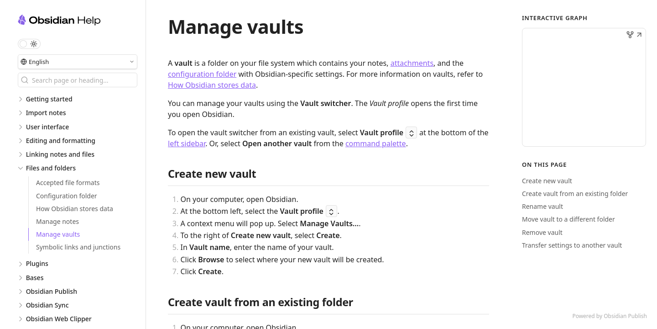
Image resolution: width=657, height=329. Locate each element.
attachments (412, 63)
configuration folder (202, 74)
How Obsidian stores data (74, 208)
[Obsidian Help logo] (82, 21)
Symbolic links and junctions (78, 247)
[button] (639, 36)
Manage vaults (58, 234)
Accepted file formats (67, 182)
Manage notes (57, 221)
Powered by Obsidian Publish (609, 316)
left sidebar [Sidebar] (186, 143)
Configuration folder (66, 195)
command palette (375, 143)
